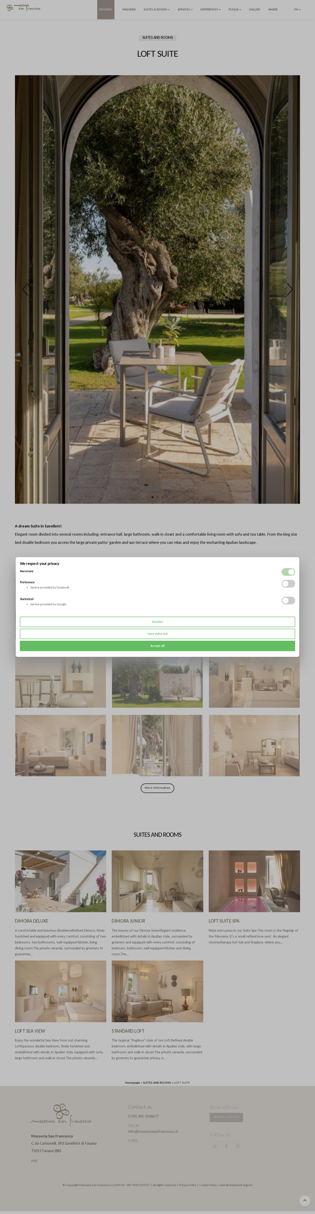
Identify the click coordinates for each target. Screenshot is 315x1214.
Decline (157, 622)
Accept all (157, 646)
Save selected (157, 634)
